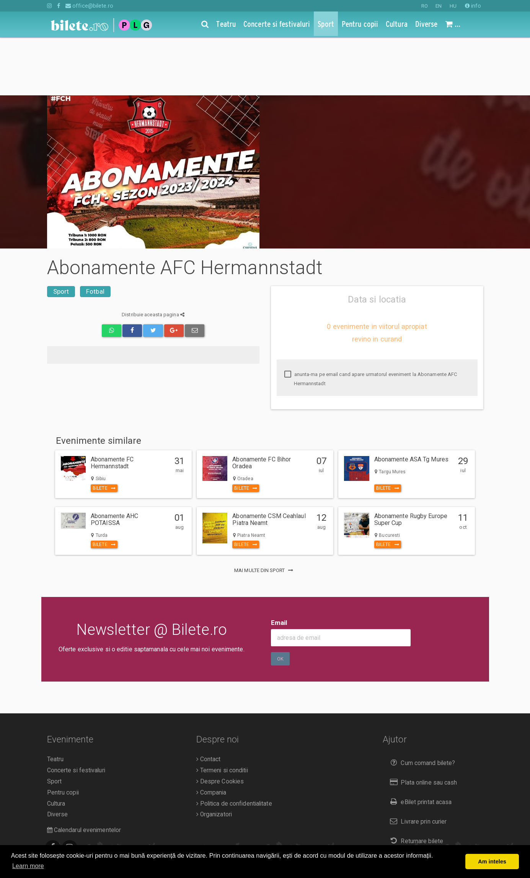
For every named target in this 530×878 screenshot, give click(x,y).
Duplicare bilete (414, 802)
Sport (61, 233)
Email (279, 565)
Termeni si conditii (222, 712)
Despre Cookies (220, 723)
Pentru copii (63, 734)
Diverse (57, 756)
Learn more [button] (28, 866)
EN (438, 6)
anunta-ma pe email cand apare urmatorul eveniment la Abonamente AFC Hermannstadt (370, 321)
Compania (211, 734)
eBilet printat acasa (419, 744)
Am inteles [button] (492, 861)
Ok (280, 601)
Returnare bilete (414, 783)
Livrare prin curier (416, 763)
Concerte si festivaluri (76, 712)
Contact (208, 701)
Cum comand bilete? (420, 705)
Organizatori (214, 756)
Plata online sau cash (421, 724)
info (473, 6)
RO (424, 6)
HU (453, 6)
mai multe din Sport (265, 512)
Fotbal (95, 233)
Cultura (56, 745)
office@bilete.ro (89, 6)
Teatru (55, 701)
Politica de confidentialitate (234, 745)
